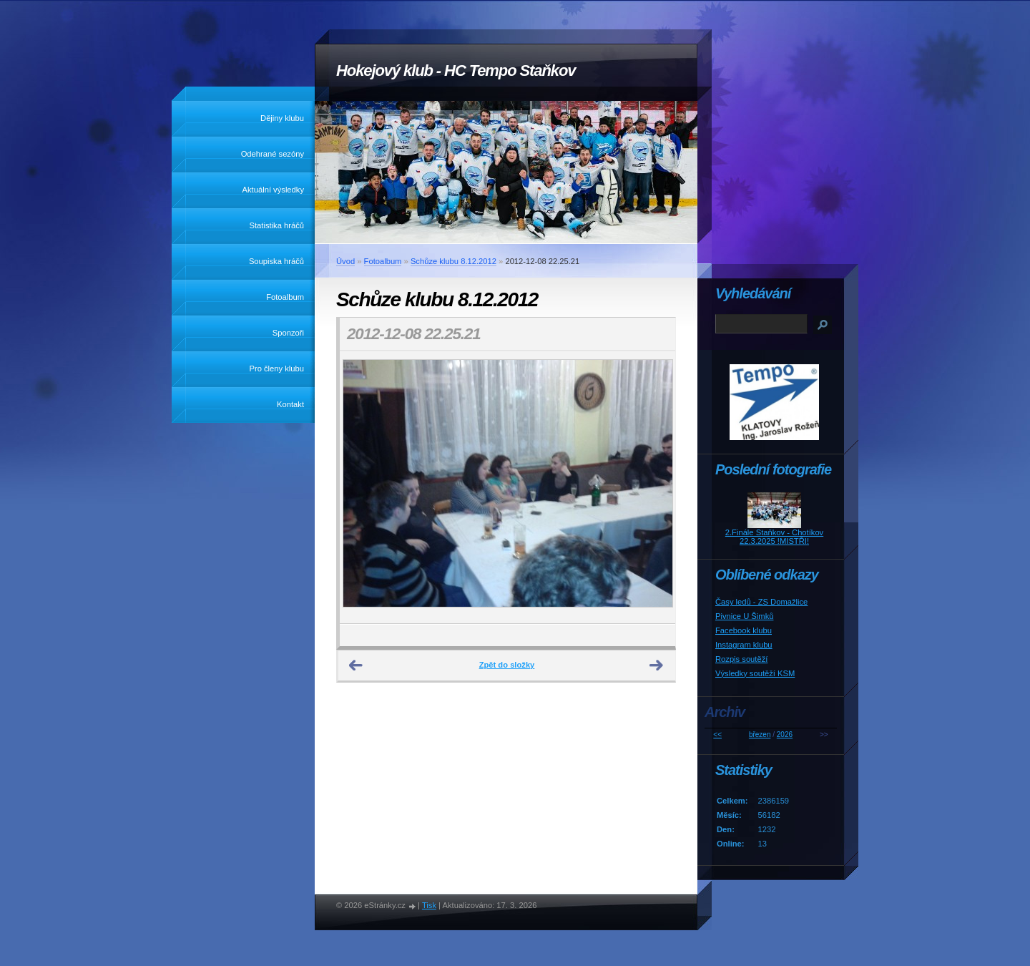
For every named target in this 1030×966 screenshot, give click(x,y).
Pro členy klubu (277, 368)
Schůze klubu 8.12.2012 (453, 261)
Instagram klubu (743, 644)
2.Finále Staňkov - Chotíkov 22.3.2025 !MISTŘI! (774, 536)
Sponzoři (288, 332)
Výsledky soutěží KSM (755, 673)
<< (717, 734)
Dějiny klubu (282, 118)
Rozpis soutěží (741, 659)
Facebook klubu (743, 630)
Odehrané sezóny (272, 154)
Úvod (345, 261)
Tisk (429, 905)
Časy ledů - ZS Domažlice (761, 601)
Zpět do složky (507, 664)
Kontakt (290, 404)
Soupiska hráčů (276, 261)
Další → (656, 665)
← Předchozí (356, 665)
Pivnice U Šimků (744, 616)
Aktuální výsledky (273, 189)
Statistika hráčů (277, 225)
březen (760, 734)
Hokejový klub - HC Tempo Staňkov (455, 70)
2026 (785, 734)
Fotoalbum (285, 297)
